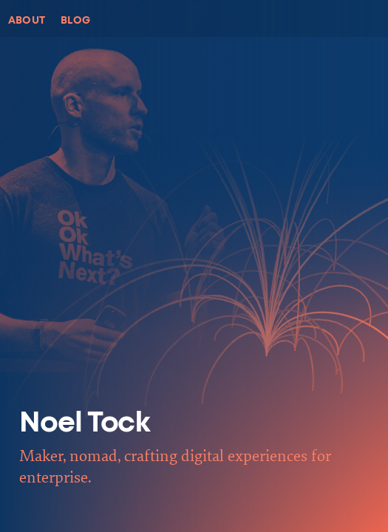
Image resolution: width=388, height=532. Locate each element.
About (27, 20)
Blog (76, 20)
